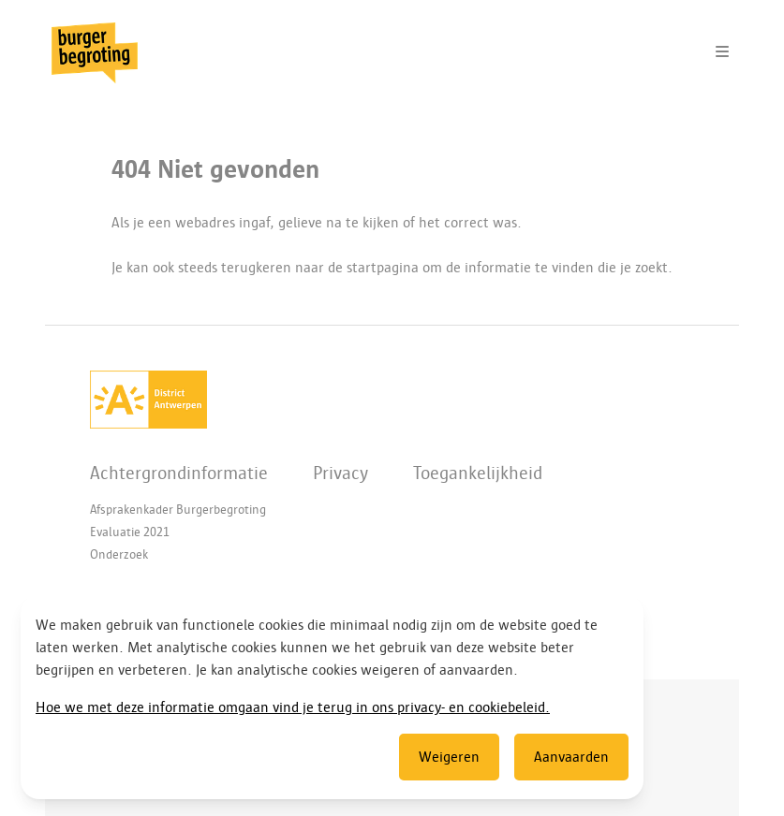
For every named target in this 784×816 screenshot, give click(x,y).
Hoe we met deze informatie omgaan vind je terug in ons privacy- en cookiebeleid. (293, 707)
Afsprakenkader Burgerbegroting (178, 510)
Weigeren (449, 757)
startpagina (383, 267)
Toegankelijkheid (477, 472)
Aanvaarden (571, 757)
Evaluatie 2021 (130, 532)
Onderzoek (119, 554)
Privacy (340, 472)
